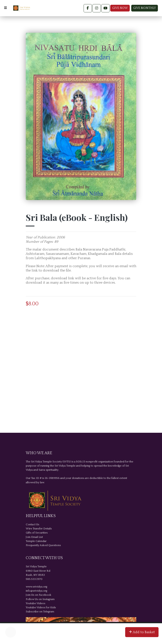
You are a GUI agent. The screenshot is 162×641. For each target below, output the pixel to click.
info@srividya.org (36, 590)
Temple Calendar (36, 541)
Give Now (120, 8)
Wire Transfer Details (39, 528)
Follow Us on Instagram (40, 599)
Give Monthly (144, 8)
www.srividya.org (36, 586)
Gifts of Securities (37, 532)
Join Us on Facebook (38, 594)
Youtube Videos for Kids (41, 607)
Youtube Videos (35, 603)
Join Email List (34, 537)
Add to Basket (142, 632)
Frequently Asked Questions (43, 545)
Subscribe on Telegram (40, 611)
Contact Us (32, 524)
